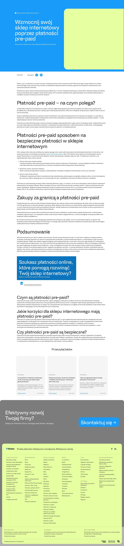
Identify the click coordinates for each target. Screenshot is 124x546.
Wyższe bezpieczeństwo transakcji (106, 471)
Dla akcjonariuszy (85, 469)
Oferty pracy (84, 474)
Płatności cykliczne (30, 501)
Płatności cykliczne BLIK (32, 488)
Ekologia (83, 495)
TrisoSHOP (46, 491)
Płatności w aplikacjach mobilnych (31, 496)
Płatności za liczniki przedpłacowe (12, 483)
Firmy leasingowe (67, 481)
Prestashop (46, 469)
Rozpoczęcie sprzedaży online (107, 478)
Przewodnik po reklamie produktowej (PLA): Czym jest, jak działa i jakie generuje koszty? (30, 380)
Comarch (45, 476)
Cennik (8, 497)
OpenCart (46, 486)
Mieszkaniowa (66, 496)
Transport (65, 486)
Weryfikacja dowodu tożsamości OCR (12, 479)
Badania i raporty (85, 497)
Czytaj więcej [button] (21, 393)
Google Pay (28, 472)
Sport (63, 491)
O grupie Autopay (86, 464)
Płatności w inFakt (48, 505)
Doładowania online (11, 471)
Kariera (83, 472)
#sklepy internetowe (49, 44)
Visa (26, 499)
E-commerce (65, 460)
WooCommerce (47, 467)
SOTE (45, 479)
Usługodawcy (66, 469)
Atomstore (46, 488)
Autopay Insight (11, 486)
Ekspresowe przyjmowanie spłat (106, 482)
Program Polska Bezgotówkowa (10, 489)
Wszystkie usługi (11, 460)
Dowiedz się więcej (9, 536)
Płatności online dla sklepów (14, 462)
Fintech (83, 492)
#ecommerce (19, 44)
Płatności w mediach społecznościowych (49, 512)
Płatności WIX (47, 518)
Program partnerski (11, 499)
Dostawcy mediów (67, 476)
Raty (26, 476)
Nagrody (83, 499)
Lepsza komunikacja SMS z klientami (107, 475)
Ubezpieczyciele (66, 464)
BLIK (26, 460)
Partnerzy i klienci (86, 467)
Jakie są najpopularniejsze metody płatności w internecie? (91, 379)
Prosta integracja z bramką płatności (51, 499)
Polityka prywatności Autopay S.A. (14, 541)
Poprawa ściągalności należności (105, 467)
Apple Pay (27, 469)
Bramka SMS (10, 476)
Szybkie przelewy (30, 467)
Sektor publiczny (67, 474)
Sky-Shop (46, 481)
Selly (44, 472)
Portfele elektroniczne (31, 490)
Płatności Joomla (48, 521)
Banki (63, 462)
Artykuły (83, 487)
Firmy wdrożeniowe (67, 493)
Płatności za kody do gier (13, 473)
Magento (46, 464)
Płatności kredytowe (31, 493)
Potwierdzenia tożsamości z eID (14, 494)
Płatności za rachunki (12, 469)
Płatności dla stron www (50, 496)
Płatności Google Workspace (51, 516)
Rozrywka (65, 479)
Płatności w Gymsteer (49, 507)
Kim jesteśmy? (85, 460)
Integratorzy (65, 472)
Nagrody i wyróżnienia (87, 462)
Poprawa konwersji (104, 460)
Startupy (64, 488)
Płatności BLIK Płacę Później (33, 483)
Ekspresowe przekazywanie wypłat (107, 486)
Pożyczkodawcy (66, 467)
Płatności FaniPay (48, 509)
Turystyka (65, 484)
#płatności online (30, 44)
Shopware (46, 484)
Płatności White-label (49, 523)
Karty (26, 462)
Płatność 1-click (29, 474)
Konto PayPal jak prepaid (54, 154)
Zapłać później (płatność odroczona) (32, 480)
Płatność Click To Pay (31, 485)
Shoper (45, 462)
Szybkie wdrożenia (48, 460)
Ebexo (45, 474)
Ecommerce (84, 490)
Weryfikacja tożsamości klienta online (105, 463)
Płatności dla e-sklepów (50, 493)
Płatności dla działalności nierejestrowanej (13, 465)
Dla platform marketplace (50, 502)
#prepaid (39, 44)
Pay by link (28, 464)
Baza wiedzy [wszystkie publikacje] (87, 484)
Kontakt (83, 476)
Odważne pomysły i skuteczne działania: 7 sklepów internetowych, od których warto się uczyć (62, 380)
